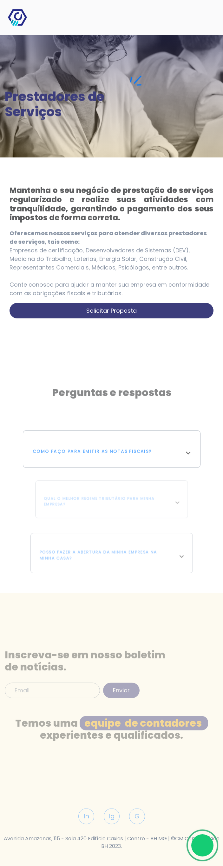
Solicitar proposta (111, 311)
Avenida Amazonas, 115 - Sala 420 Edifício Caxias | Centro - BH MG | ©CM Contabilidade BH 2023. (112, 842)
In (86, 828)
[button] (112, 461)
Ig (111, 828)
